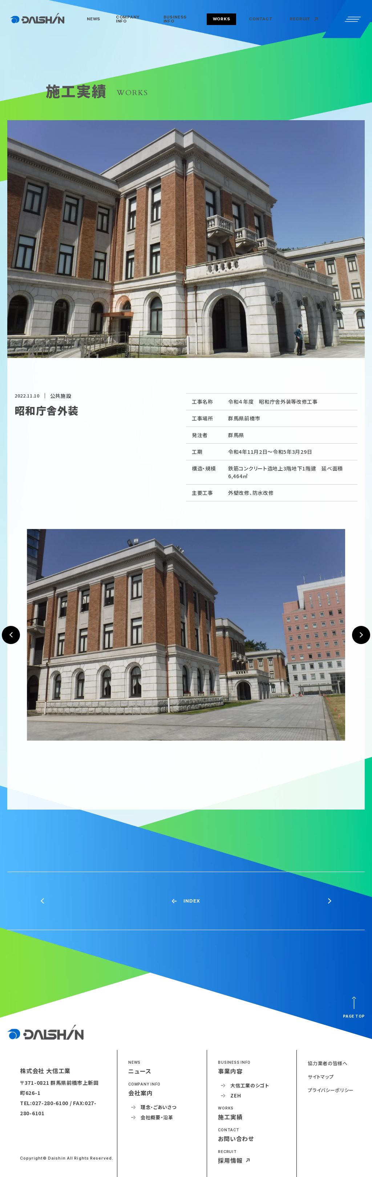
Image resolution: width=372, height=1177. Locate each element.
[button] (133, 19)
